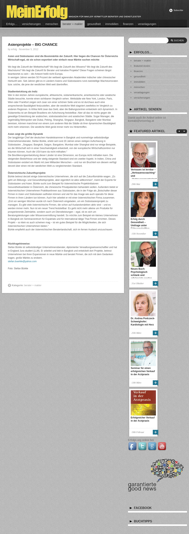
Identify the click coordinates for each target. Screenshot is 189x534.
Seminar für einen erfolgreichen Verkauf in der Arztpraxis (143, 371)
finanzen (128, 24)
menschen (51, 24)
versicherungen (31, 24)
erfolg (14, 49)
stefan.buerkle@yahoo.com (22, 261)
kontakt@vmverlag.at (141, 120)
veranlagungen (147, 24)
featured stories (142, 66)
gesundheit (94, 24)
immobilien (112, 24)
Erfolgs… (12, 24)
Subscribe (178, 10)
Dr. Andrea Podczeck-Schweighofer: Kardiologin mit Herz (143, 321)
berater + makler (73, 24)
